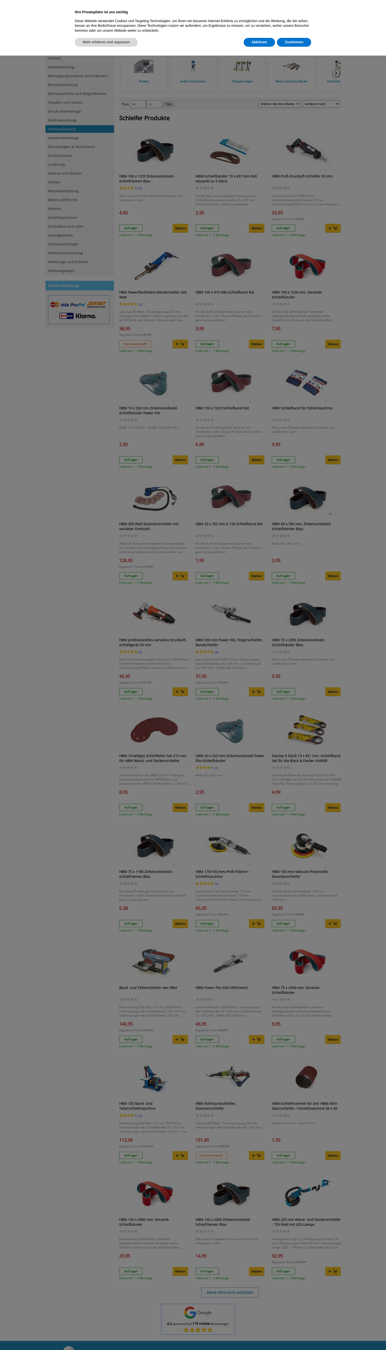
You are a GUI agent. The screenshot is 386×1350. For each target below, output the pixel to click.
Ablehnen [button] (259, 42)
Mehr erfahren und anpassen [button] (106, 42)
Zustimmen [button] (294, 42)
